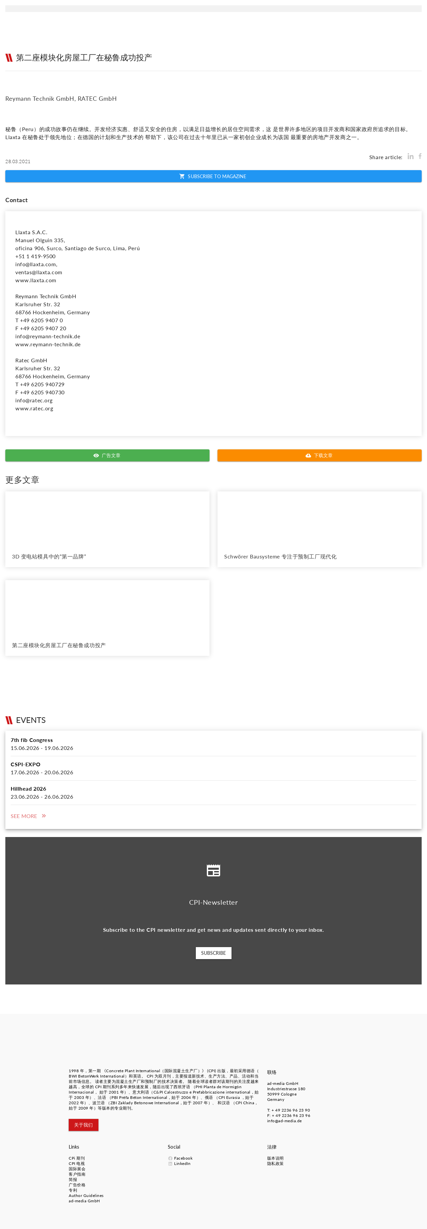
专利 (73, 1190)
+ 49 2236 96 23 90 (291, 1110)
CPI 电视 (77, 1163)
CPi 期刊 (77, 1158)
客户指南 (77, 1174)
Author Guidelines (86, 1195)
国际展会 (77, 1168)
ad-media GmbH (283, 1083)
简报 (73, 1179)
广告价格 (77, 1184)
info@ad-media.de (284, 1120)
